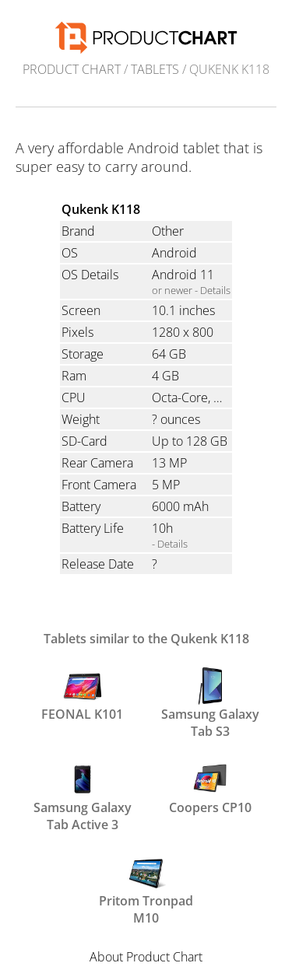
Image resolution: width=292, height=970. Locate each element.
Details (215, 290)
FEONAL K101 (82, 695)
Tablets (155, 69)
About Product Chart (146, 956)
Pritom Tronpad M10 (146, 888)
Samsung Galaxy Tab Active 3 (82, 795)
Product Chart (72, 69)
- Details (170, 544)
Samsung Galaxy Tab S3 (210, 702)
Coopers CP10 (210, 788)
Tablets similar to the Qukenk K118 (146, 638)
